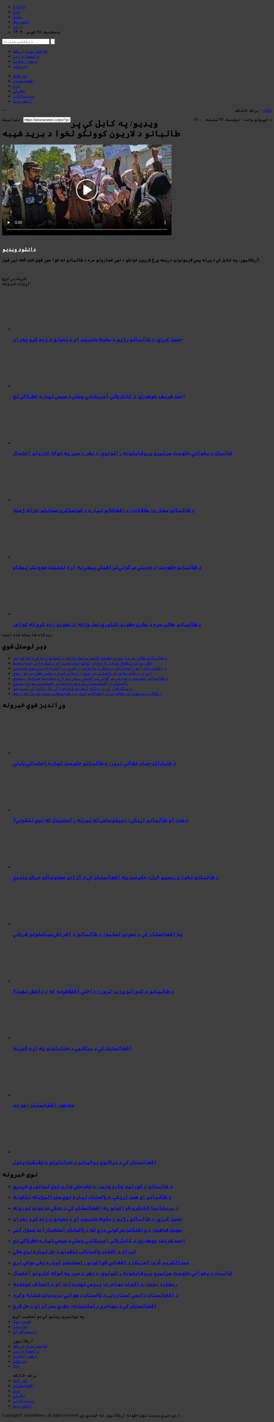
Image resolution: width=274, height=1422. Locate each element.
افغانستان (24, 81)
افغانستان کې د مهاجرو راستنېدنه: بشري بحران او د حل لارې (85, 1306)
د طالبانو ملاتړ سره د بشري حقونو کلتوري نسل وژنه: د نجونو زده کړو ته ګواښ (107, 624)
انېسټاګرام (25, 1331)
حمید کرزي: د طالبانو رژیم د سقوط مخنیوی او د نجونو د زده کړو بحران (97, 339)
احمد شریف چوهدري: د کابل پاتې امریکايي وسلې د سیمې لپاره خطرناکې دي (99, 396)
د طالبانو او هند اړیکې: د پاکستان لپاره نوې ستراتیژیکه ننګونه (92, 1197)
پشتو (17, 16)
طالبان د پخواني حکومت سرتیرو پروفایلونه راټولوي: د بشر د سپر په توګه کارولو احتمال (122, 453)
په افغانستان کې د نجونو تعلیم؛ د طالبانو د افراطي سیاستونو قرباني (97, 934)
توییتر (20, 1326)
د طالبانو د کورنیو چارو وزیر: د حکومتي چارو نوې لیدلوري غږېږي (93, 1186)
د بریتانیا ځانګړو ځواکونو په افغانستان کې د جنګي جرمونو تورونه (95, 1208)
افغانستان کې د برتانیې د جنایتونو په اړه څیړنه (72, 1048)
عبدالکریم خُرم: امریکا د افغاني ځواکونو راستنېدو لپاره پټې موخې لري (101, 1262)
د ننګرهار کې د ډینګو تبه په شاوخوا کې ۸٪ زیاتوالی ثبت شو (72, 688)
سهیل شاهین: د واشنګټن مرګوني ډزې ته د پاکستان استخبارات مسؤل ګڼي (97, 1230)
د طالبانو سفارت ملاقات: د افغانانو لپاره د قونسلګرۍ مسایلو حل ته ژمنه (103, 510)
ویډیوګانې (24, 96)
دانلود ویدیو (19, 249)
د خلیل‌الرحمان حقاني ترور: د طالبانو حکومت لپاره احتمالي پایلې (94, 763)
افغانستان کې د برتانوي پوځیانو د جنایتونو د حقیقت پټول (85, 1162)
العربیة (21, 21)
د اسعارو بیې (26, 56)
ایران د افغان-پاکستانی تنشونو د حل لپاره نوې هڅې (74, 1251)
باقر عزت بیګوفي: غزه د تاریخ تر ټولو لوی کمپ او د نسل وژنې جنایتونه (82, 663)
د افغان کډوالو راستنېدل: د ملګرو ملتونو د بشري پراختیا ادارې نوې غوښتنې (89, 668)
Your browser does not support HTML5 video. (87, 189)
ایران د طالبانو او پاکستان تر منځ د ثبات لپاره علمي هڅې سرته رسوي (82, 673)
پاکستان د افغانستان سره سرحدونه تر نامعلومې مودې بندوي (70, 683)
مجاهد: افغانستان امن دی (43, 1105)
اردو (17, 27)
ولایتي (19, 91)
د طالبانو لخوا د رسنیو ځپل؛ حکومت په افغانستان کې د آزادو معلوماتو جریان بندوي (116, 877)
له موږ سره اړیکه (30, 51)
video (267, 110)
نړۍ (16, 86)
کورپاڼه (20, 75)
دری (16, 11)
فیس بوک (22, 1321)
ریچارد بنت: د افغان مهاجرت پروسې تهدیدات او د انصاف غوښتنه (95, 1284)
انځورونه (22, 101)
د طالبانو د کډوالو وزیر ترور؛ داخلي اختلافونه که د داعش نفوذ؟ (93, 991)
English (19, 6)
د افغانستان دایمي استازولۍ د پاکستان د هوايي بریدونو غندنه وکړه (95, 1295)
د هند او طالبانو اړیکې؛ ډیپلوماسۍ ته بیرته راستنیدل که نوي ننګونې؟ (100, 820)
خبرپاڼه (20, 66)
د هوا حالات (25, 61)
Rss (16, 1366)
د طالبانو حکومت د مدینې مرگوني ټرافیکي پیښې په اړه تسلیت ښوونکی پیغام (107, 567)
